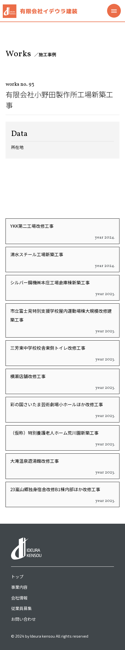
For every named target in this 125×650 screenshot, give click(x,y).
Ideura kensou (42, 636)
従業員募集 (21, 608)
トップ (17, 576)
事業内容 (19, 587)
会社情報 (19, 598)
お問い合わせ (23, 619)
